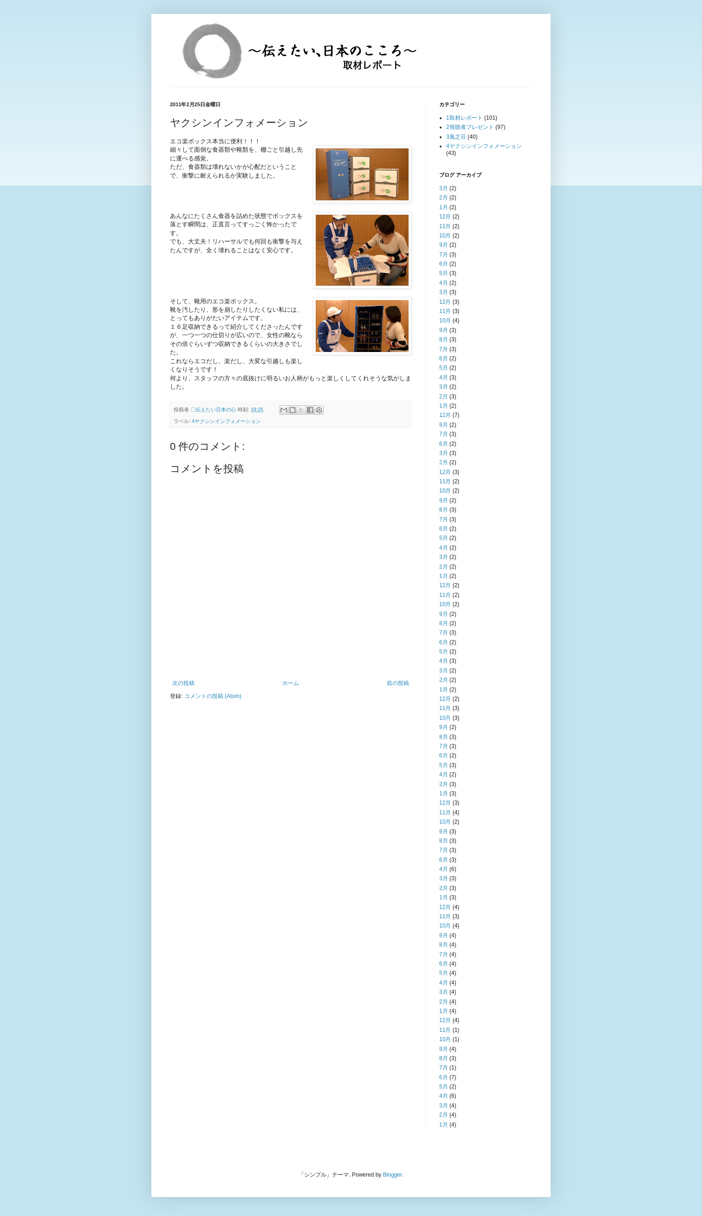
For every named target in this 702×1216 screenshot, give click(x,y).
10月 (445, 235)
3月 (443, 188)
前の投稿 (398, 683)
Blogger (392, 1174)
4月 (443, 283)
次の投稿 (183, 683)
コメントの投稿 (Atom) (212, 696)
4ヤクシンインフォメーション (226, 421)
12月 (445, 216)
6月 (443, 264)
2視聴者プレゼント (470, 127)
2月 (443, 197)
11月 (445, 226)
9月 (443, 245)
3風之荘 (456, 137)
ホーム (290, 683)
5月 (443, 273)
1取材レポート (464, 118)
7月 (443, 254)
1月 (443, 207)
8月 (443, 339)
